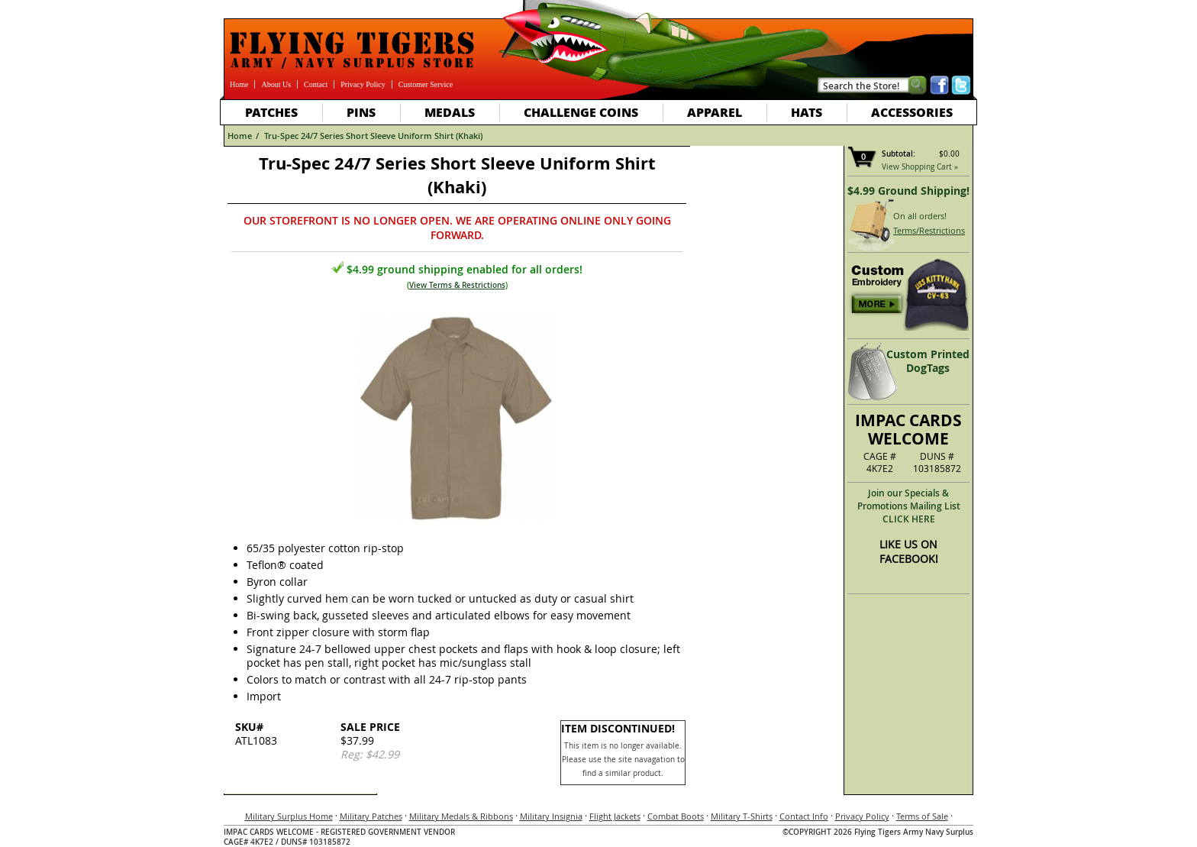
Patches (271, 112)
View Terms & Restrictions (457, 285)
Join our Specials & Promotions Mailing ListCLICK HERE (908, 506)
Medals (449, 112)
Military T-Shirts (742, 816)
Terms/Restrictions (929, 230)
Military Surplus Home (289, 816)
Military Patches (371, 816)
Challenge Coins (581, 112)
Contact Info (803, 816)
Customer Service (425, 84)
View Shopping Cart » (920, 167)
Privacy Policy (363, 84)
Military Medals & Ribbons (461, 816)
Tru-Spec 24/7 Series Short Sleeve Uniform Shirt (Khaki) (373, 135)
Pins (361, 112)
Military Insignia (551, 816)
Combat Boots (675, 816)
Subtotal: (898, 154)
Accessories (912, 112)
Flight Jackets (614, 816)
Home (239, 84)
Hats (806, 112)
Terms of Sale (922, 816)
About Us (276, 84)
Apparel (714, 112)
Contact (315, 84)
